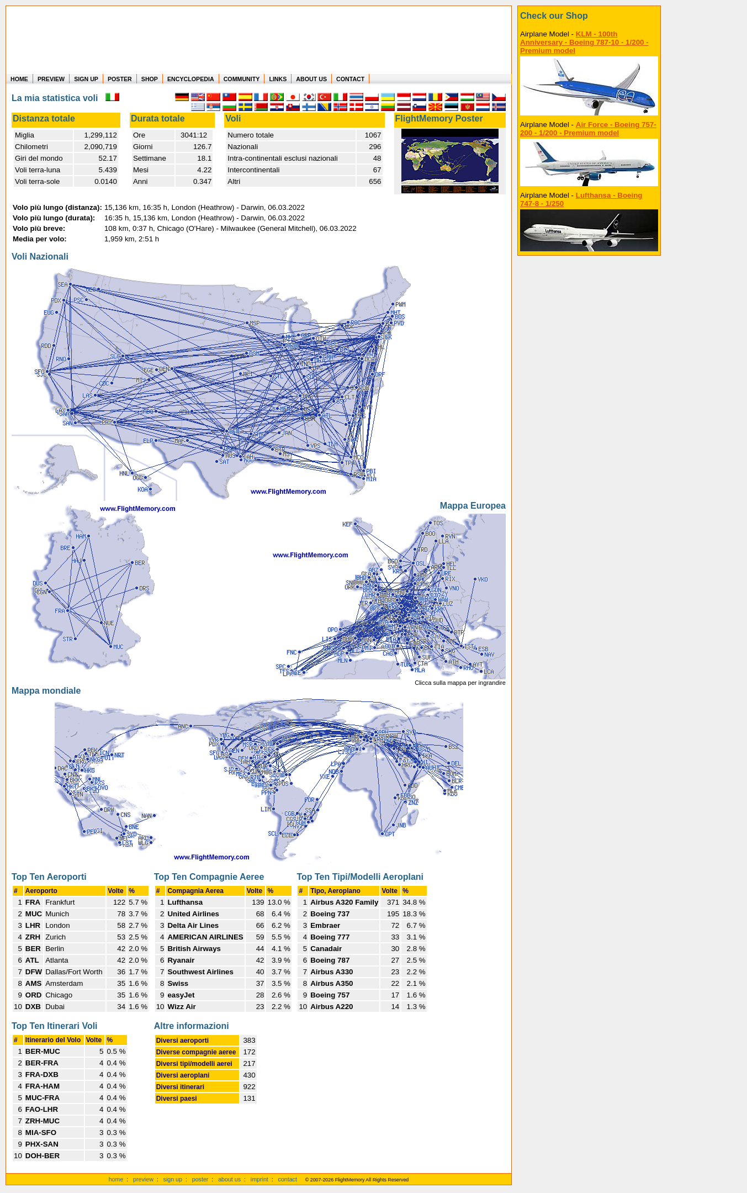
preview (143, 1179)
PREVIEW (51, 79)
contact (287, 1179)
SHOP (149, 79)
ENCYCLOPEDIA (190, 79)
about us (229, 1179)
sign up (172, 1179)
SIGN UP (86, 79)
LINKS (278, 79)
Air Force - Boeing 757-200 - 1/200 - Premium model (588, 128)
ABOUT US (311, 79)
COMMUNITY (242, 79)
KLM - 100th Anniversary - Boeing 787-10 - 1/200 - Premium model (584, 42)
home (116, 1179)
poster (200, 1179)
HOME (19, 79)
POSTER (120, 79)
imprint (259, 1179)
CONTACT (350, 79)
